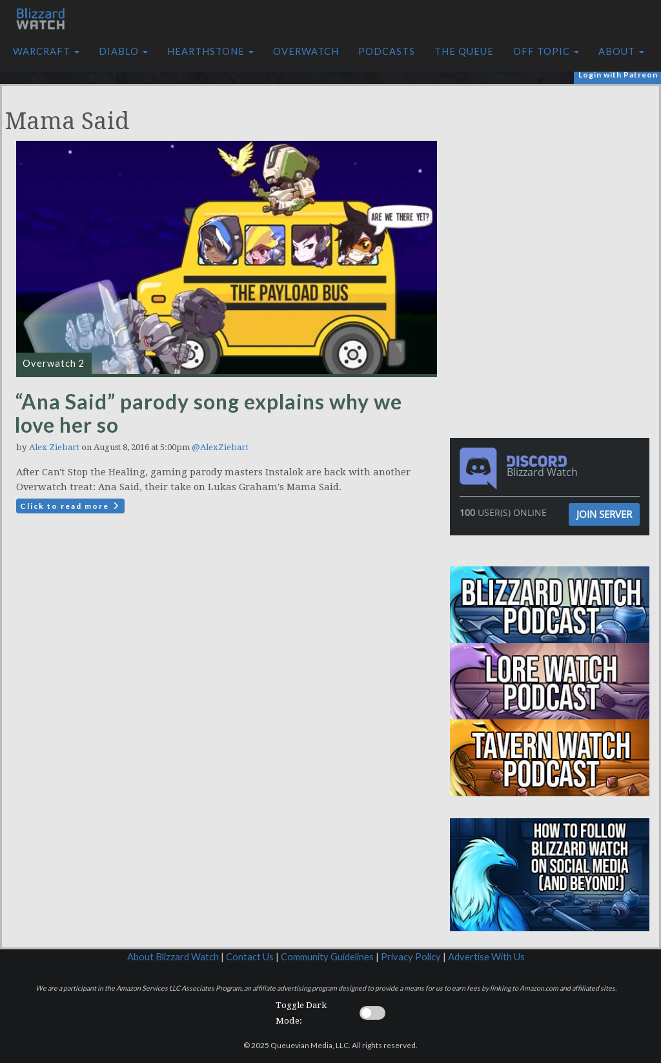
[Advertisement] (553, 176)
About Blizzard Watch (173, 956)
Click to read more (70, 506)
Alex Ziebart (54, 447)
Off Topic (546, 51)
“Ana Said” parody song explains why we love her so (208, 413)
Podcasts (386, 51)
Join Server (604, 514)
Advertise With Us (486, 956)
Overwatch (306, 51)
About (621, 51)
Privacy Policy (411, 956)
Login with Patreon (618, 74)
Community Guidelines (327, 956)
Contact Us (250, 956)
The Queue (464, 51)
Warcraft (46, 51)
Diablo (123, 51)
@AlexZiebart (220, 447)
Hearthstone (210, 51)
